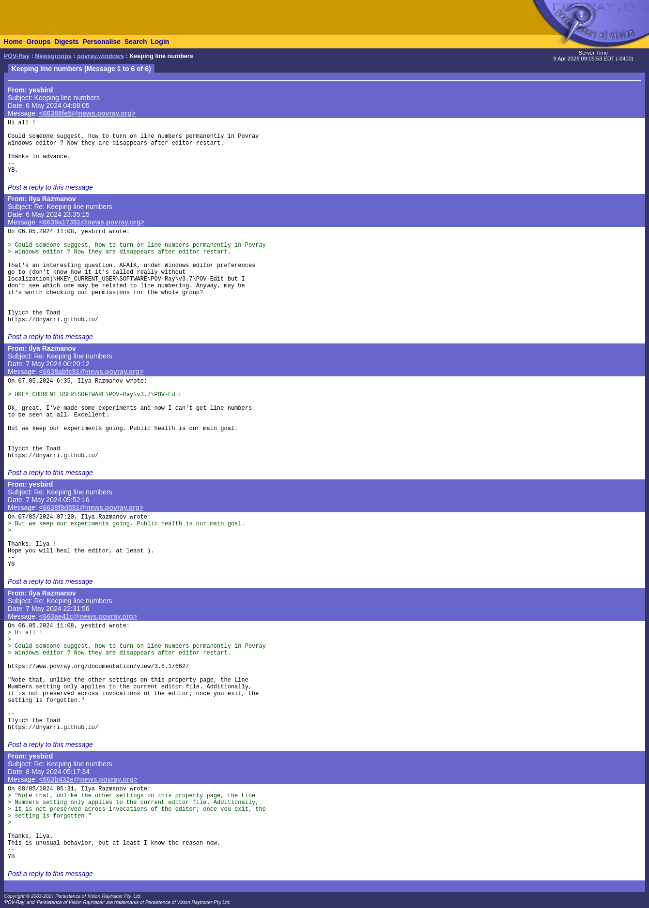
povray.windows (100, 56)
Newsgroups (53, 56)
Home (13, 41)
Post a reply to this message (50, 187)
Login (160, 41)
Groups (38, 41)
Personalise (101, 41)
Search (135, 41)
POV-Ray (17, 56)
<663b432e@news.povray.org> (88, 779)
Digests (66, 41)
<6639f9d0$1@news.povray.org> (91, 507)
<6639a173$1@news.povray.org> (92, 222)
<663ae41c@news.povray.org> (88, 616)
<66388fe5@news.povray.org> (87, 113)
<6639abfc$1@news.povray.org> (91, 371)
